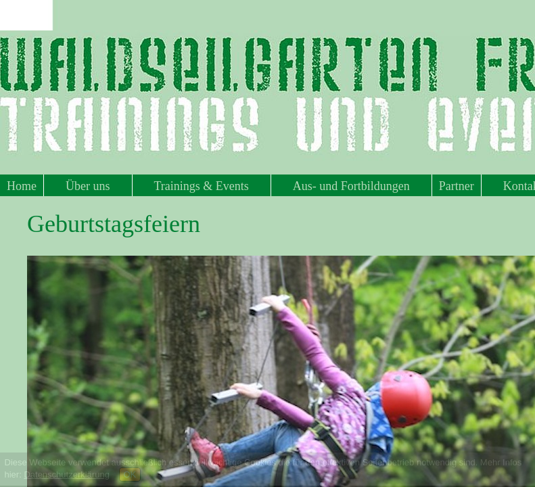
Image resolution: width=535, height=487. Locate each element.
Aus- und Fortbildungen (351, 186)
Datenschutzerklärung (66, 474)
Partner (456, 186)
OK (130, 474)
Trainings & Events (201, 186)
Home (22, 186)
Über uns (88, 186)
